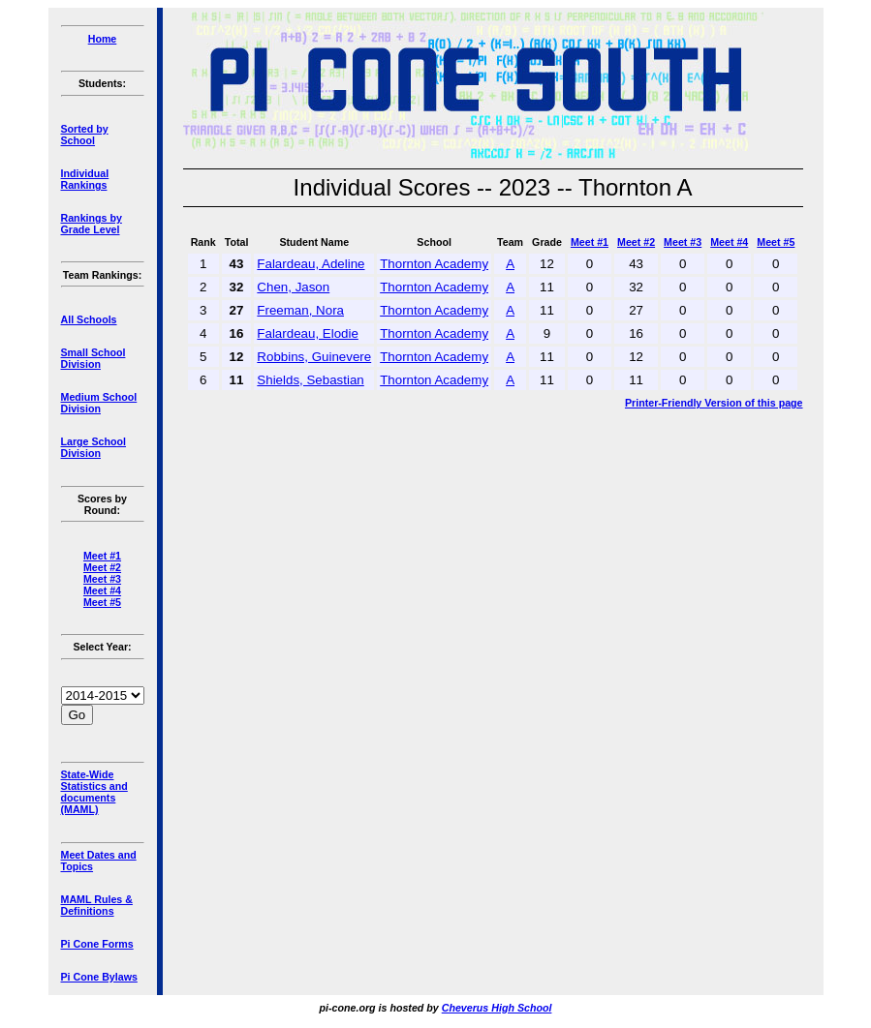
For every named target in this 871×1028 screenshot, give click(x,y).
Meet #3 (102, 579)
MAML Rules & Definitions (97, 905)
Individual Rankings (85, 179)
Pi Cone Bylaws (99, 977)
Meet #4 (102, 590)
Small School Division (93, 358)
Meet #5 (102, 602)
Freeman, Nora (300, 310)
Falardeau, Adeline (310, 264)
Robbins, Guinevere (314, 356)
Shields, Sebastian (310, 380)
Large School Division (94, 447)
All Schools (89, 319)
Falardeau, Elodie (307, 333)
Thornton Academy (434, 264)
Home (102, 39)
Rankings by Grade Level (91, 223)
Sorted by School (85, 134)
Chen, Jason (293, 287)
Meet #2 (102, 567)
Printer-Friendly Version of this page (714, 402)
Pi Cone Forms (97, 944)
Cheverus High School (497, 1007)
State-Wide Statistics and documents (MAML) (94, 792)
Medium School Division (99, 402)
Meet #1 (102, 555)
